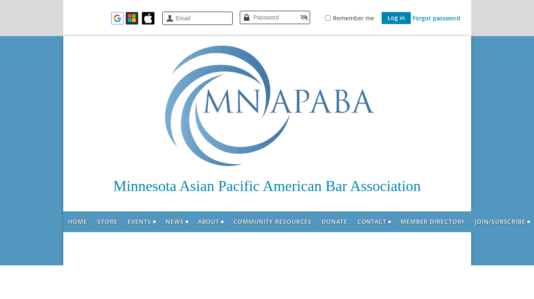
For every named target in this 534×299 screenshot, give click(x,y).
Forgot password (436, 18)
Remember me (353, 18)
